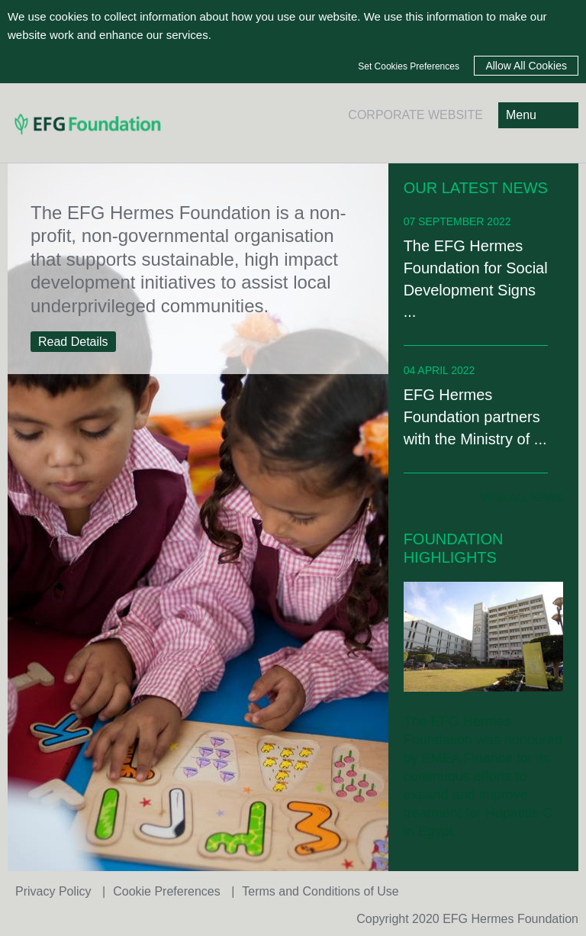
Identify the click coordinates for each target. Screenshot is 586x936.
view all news (521, 498)
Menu (521, 114)
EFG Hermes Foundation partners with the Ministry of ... (475, 416)
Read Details (73, 341)
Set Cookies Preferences (408, 66)
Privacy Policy (55, 891)
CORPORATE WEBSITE (415, 114)
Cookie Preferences (168, 891)
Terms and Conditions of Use (320, 891)
